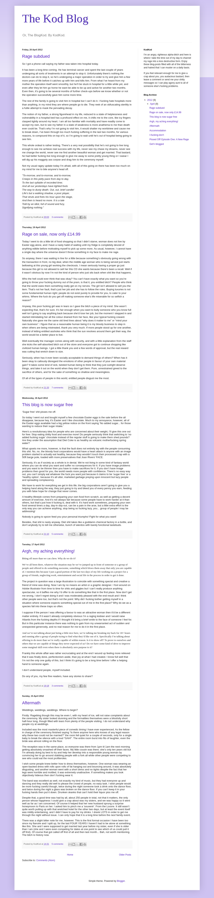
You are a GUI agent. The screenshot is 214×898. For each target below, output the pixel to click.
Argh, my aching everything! (48, 551)
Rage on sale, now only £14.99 (51, 234)
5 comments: (58, 534)
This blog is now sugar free (47, 404)
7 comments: (58, 387)
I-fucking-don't (156, 135)
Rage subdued (36, 56)
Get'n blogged (156, 144)
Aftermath (31, 702)
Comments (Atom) (45, 860)
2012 (150, 100)
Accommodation (157, 130)
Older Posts (125, 854)
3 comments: (58, 217)
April (152, 104)
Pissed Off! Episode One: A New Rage (169, 139)
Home (70, 854)
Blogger (121, 881)
